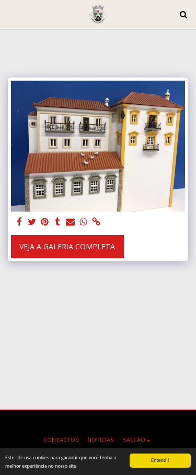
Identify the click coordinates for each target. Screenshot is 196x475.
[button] (11, 14)
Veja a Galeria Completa (67, 246)
